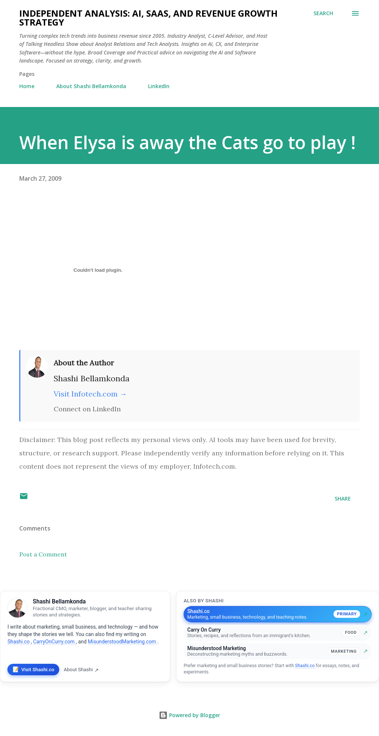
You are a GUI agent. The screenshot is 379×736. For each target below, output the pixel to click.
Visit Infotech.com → (90, 393)
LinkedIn (159, 86)
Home (26, 86)
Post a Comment (43, 554)
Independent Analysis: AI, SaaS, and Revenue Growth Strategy (148, 17)
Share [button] (343, 498)
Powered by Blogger (189, 715)
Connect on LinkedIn (87, 409)
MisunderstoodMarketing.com (122, 642)
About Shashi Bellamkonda (91, 86)
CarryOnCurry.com (54, 642)
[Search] (323, 13)
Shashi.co (19, 642)
